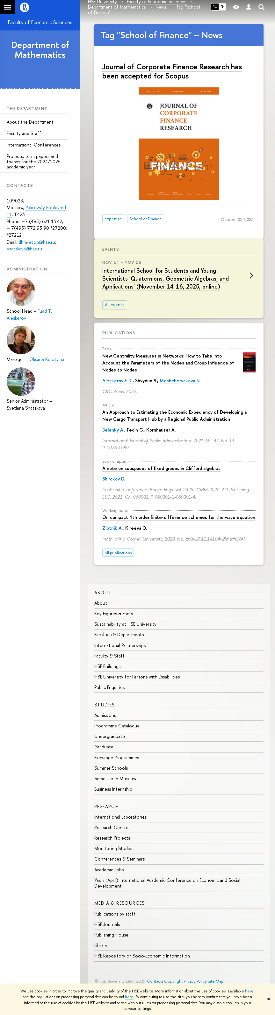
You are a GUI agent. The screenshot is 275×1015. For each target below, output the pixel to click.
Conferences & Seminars (119, 859)
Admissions (105, 715)
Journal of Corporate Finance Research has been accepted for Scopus (172, 71)
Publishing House (111, 935)
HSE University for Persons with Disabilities (137, 677)
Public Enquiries (109, 687)
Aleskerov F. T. (117, 381)
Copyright (173, 981)
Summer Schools (111, 768)
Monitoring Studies (113, 848)
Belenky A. (113, 430)
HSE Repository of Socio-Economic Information (142, 956)
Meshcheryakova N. (180, 381)
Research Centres (112, 827)
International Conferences (34, 145)
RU (215, 6)
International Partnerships (120, 645)
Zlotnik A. (112, 528)
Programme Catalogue (117, 726)
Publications (118, 333)
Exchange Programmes (116, 757)
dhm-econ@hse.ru (36, 242)
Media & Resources (119, 903)
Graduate (103, 747)
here (249, 991)
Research (106, 806)
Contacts (155, 981)
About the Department (30, 122)
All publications (118, 552)
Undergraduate (109, 736)
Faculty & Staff (109, 656)
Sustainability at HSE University (125, 624)
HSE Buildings (107, 666)
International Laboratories (120, 817)
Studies (104, 705)
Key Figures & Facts (113, 613)
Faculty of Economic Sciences (40, 22)
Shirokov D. (113, 479)
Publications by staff (114, 914)
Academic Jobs (109, 870)
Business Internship (113, 789)
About (103, 592)
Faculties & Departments (119, 634)
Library (100, 945)
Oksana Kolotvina (46, 359)
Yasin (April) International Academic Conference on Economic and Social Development (167, 883)
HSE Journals (107, 924)
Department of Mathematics (40, 50)
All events (115, 305)
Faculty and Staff (24, 133)
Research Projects (112, 838)
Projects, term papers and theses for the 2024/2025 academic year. (34, 161)
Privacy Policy (195, 981)
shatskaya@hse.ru (24, 249)
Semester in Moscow (115, 778)
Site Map (216, 981)
